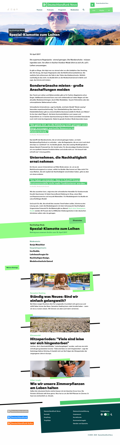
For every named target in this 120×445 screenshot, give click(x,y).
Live (94, 10)
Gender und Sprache (80, 423)
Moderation (75, 10)
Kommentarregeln (79, 420)
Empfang (47, 417)
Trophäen (47, 420)
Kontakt (47, 414)
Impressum (77, 414)
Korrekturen (77, 417)
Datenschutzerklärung (81, 411)
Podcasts (50, 10)
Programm (62, 10)
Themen (39, 10)
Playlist (101, 10)
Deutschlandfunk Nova (52, 411)
